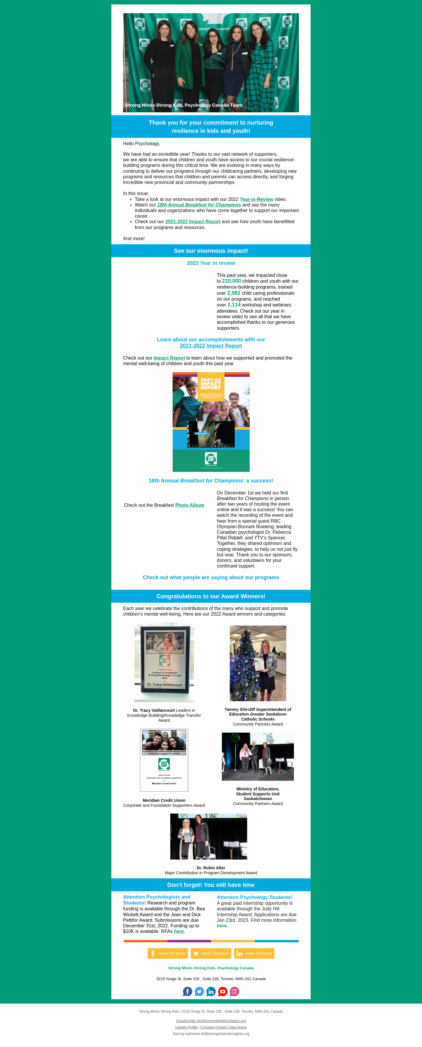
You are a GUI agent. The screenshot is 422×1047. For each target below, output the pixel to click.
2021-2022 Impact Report (193, 221)
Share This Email (171, 953)
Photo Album (189, 505)
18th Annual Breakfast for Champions (199, 204)
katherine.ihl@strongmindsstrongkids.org (217, 1034)
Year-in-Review (256, 199)
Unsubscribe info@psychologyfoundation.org (211, 1021)
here (179, 931)
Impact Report (169, 357)
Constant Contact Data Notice (223, 1027)
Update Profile (186, 1027)
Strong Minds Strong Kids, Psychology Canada (210, 968)
